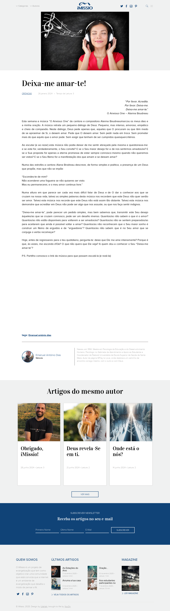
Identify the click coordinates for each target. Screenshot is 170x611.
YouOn (67, 606)
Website (39, 358)
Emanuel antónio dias (39, 335)
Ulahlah (44, 606)
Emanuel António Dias (48, 355)
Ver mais (85, 494)
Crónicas (27, 94)
